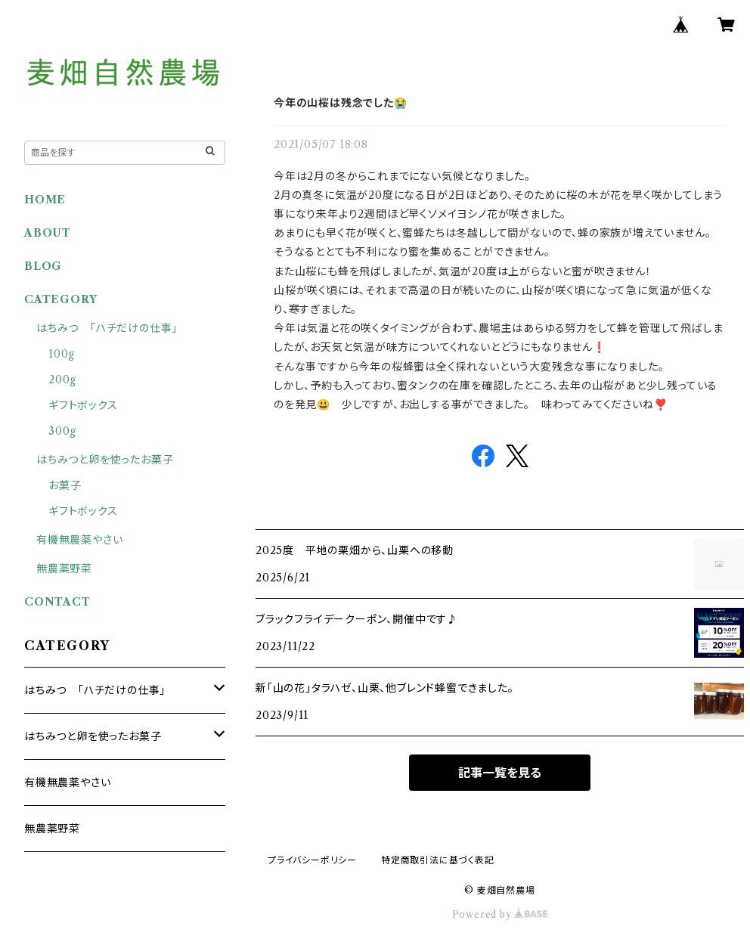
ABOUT (47, 233)
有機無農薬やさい (79, 540)
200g (62, 379)
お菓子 (64, 485)
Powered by (500, 914)
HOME (45, 199)
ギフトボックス (83, 405)
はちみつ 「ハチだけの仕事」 (107, 328)
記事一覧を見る (499, 772)
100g (61, 354)
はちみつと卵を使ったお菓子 (104, 459)
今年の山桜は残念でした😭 (341, 103)
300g (62, 431)
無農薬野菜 (64, 568)
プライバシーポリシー (312, 860)
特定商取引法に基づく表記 (437, 860)
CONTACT (57, 602)
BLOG (43, 266)
